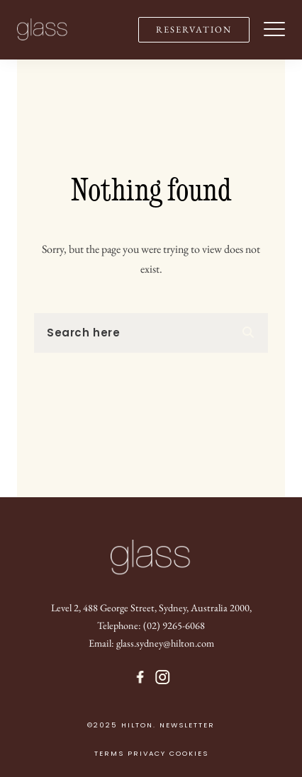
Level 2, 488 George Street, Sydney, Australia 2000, (151, 607)
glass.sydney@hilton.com (165, 643)
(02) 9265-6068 (174, 625)
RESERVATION (194, 29)
